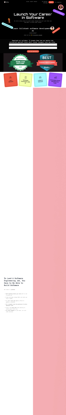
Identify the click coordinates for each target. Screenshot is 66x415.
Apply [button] (51, 2)
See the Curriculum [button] (33, 51)
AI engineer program (37, 35)
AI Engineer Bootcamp (45, 2)
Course (27, 1)
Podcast (35, 1)
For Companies (58, 2)
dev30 (31, 1)
